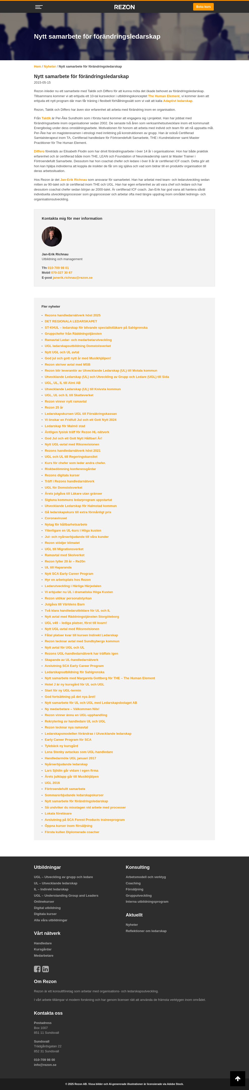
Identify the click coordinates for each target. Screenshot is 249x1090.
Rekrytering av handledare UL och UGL (74, 721)
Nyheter (50, 66)
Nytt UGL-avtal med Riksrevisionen (71, 444)
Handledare (43, 943)
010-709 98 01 (58, 268)
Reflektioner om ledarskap (146, 931)
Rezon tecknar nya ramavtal (66, 727)
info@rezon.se (45, 1065)
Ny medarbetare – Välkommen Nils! (71, 709)
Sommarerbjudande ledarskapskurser (73, 795)
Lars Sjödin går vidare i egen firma (71, 770)
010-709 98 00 (44, 1060)
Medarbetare (43, 955)
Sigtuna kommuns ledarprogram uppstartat (78, 500)
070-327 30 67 (61, 272)
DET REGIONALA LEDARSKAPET (70, 321)
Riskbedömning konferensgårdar (70, 469)
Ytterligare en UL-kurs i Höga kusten (72, 530)
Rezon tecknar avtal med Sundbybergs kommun (81, 641)
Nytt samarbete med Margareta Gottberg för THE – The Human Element (99, 678)
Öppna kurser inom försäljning (68, 826)
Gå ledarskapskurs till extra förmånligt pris (77, 512)
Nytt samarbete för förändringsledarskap (76, 801)
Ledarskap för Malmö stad (64, 426)
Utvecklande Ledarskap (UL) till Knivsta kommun (82, 389)
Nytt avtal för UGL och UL (64, 647)
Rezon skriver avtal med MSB (67, 364)
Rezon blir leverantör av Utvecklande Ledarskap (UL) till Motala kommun (100, 370)
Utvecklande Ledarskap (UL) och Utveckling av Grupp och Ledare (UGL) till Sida (106, 377)
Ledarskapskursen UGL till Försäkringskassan (80, 414)
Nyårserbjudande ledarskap (66, 764)
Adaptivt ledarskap (177, 101)
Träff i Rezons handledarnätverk (69, 481)
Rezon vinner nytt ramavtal (65, 401)
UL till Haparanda (57, 567)
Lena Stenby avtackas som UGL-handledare (78, 752)
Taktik (46, 118)
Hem (37, 66)
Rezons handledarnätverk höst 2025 (72, 315)
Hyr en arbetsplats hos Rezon (67, 580)
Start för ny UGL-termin (62, 690)
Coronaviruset (55, 518)
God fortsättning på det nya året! (69, 697)
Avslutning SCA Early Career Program (74, 666)
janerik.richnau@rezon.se (73, 277)
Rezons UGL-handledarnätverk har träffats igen (81, 653)
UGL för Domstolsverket (63, 487)
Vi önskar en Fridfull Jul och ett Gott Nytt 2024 (80, 420)
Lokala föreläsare (58, 813)
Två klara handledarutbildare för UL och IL (77, 610)
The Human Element (164, 96)
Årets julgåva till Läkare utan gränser (73, 493)
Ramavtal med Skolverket (64, 555)
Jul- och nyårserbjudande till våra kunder (76, 537)
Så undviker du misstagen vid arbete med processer (85, 807)
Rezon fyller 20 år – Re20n (64, 561)
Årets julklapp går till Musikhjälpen (71, 776)
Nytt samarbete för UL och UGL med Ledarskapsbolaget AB (90, 703)
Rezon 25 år (53, 407)
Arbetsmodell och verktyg (146, 877)
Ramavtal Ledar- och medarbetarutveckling (78, 340)
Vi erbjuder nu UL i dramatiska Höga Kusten (78, 592)
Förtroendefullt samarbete (64, 789)
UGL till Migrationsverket (63, 549)
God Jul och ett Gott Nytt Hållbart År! (73, 438)
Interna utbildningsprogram (147, 901)
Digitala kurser (45, 914)
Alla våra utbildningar (50, 920)
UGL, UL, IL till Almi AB (62, 383)
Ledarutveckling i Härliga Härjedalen (72, 586)
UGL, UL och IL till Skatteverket (68, 395)
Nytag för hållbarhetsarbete (65, 524)
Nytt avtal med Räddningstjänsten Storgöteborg (81, 616)
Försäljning (134, 889)
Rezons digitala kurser (61, 475)
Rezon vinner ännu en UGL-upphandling (75, 715)
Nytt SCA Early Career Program (68, 574)
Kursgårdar (43, 949)
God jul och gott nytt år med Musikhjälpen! (77, 358)
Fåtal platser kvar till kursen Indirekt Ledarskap (81, 635)
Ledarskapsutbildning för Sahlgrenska (74, 672)
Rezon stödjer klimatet (61, 543)
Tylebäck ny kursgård (61, 746)
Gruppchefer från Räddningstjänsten (73, 333)
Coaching (133, 883)
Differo (39, 151)
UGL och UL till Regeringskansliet (70, 456)
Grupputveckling (139, 895)
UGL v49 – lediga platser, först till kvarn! (75, 623)
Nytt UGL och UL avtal (61, 352)
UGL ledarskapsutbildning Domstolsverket (77, 346)
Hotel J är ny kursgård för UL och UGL (74, 684)
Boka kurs (203, 7)
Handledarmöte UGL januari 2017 (70, 758)
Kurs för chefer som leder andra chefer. (75, 463)
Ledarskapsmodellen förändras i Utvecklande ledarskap (87, 733)
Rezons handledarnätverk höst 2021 (72, 450)
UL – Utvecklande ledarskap (55, 883)
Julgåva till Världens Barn (64, 604)
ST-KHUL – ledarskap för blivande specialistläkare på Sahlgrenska (95, 327)
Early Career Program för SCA (67, 739)
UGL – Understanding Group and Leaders (66, 895)
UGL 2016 (52, 783)
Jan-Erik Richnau (73, 180)
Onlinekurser (44, 901)
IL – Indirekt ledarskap (51, 889)
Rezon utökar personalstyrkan (68, 598)
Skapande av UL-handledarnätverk (71, 660)
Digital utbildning (47, 908)
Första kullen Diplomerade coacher (71, 832)
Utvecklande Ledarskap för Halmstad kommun (80, 506)
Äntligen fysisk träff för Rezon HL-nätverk (76, 432)
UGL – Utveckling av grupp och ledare (63, 877)
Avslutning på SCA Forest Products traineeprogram (84, 820)
